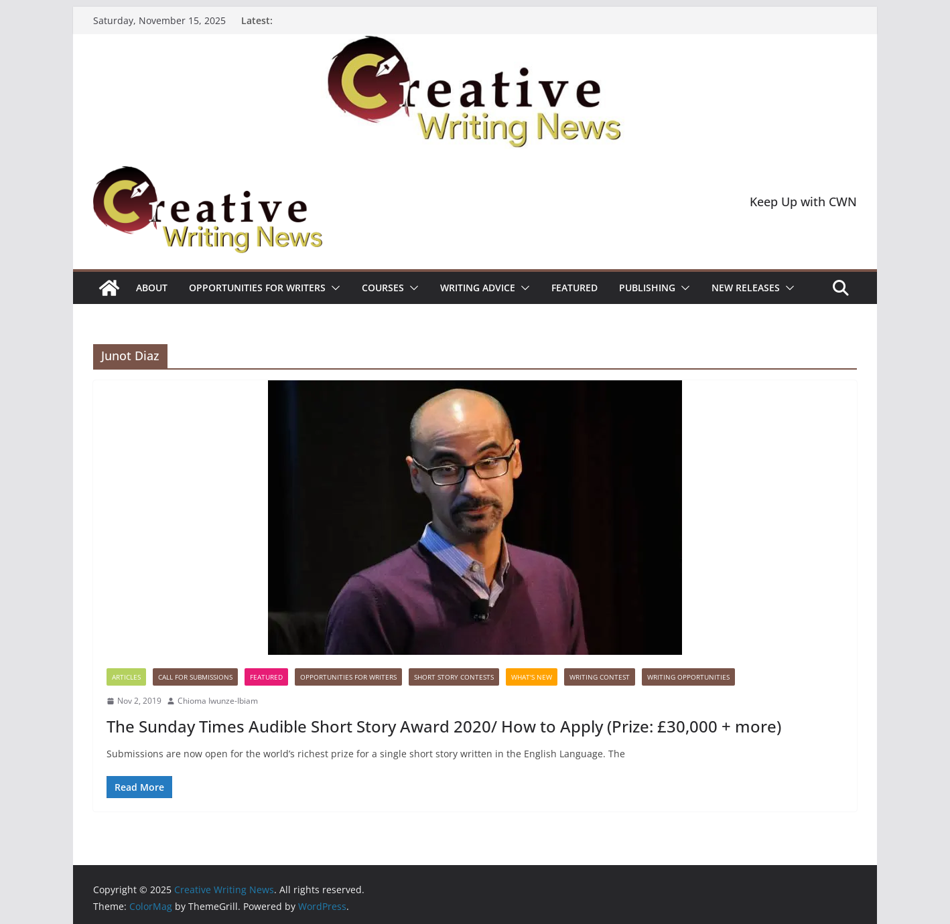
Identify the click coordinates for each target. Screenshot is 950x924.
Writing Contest (599, 677)
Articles (126, 677)
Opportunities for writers (257, 287)
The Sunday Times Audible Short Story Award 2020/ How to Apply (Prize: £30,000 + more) (444, 726)
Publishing (647, 287)
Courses (383, 287)
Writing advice (477, 287)
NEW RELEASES (745, 287)
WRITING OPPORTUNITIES (688, 677)
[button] (333, 288)
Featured (574, 287)
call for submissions (195, 677)
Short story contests (454, 677)
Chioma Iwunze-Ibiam (218, 700)
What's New (531, 677)
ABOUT (151, 287)
